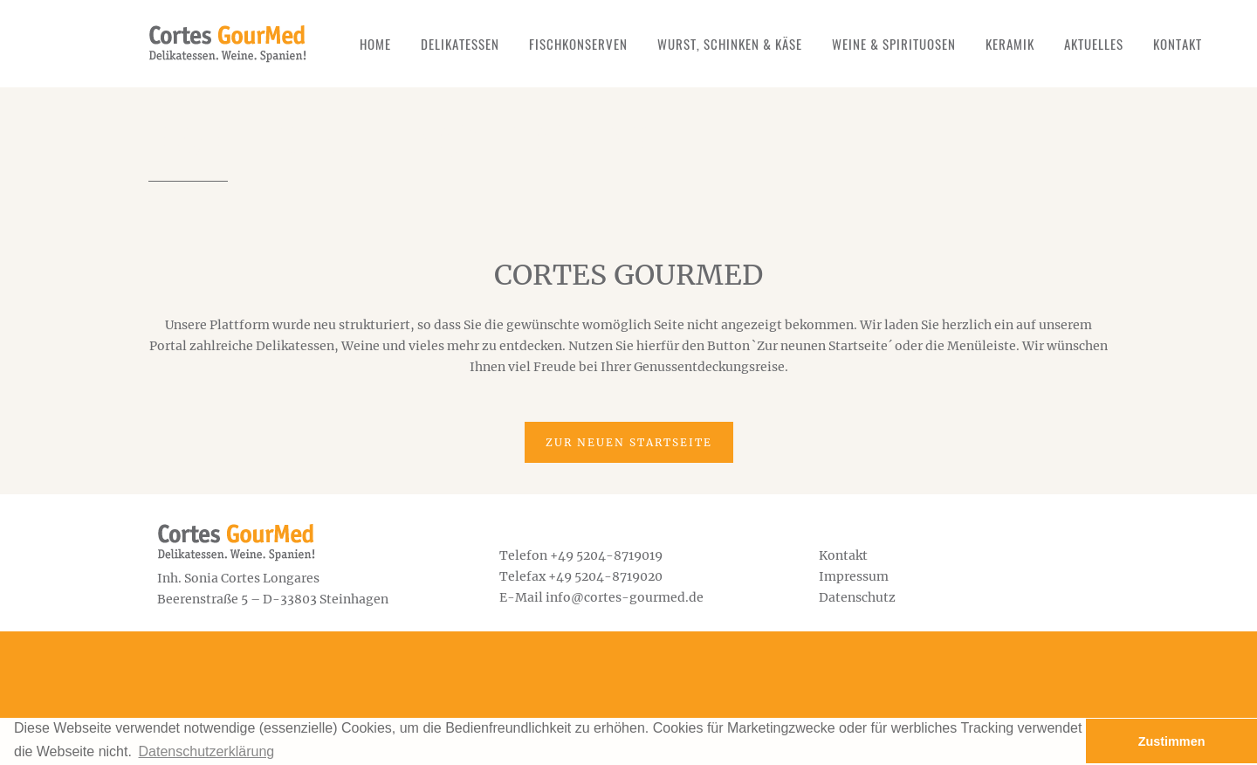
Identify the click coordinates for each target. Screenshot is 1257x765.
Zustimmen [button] (1171, 741)
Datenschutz (857, 597)
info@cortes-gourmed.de (625, 597)
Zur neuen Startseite (629, 442)
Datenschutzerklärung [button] (207, 751)
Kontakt (843, 555)
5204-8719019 (619, 555)
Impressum (854, 576)
